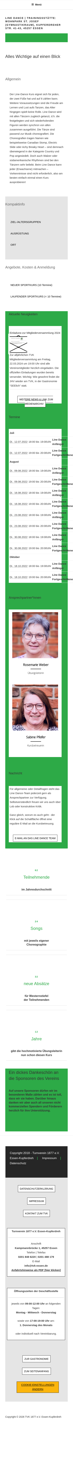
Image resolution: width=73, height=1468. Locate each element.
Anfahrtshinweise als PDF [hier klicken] (36, 1270)
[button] (36, 222)
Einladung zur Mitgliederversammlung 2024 (35, 332)
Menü (36, 4)
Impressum (49, 1158)
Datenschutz (18, 1163)
